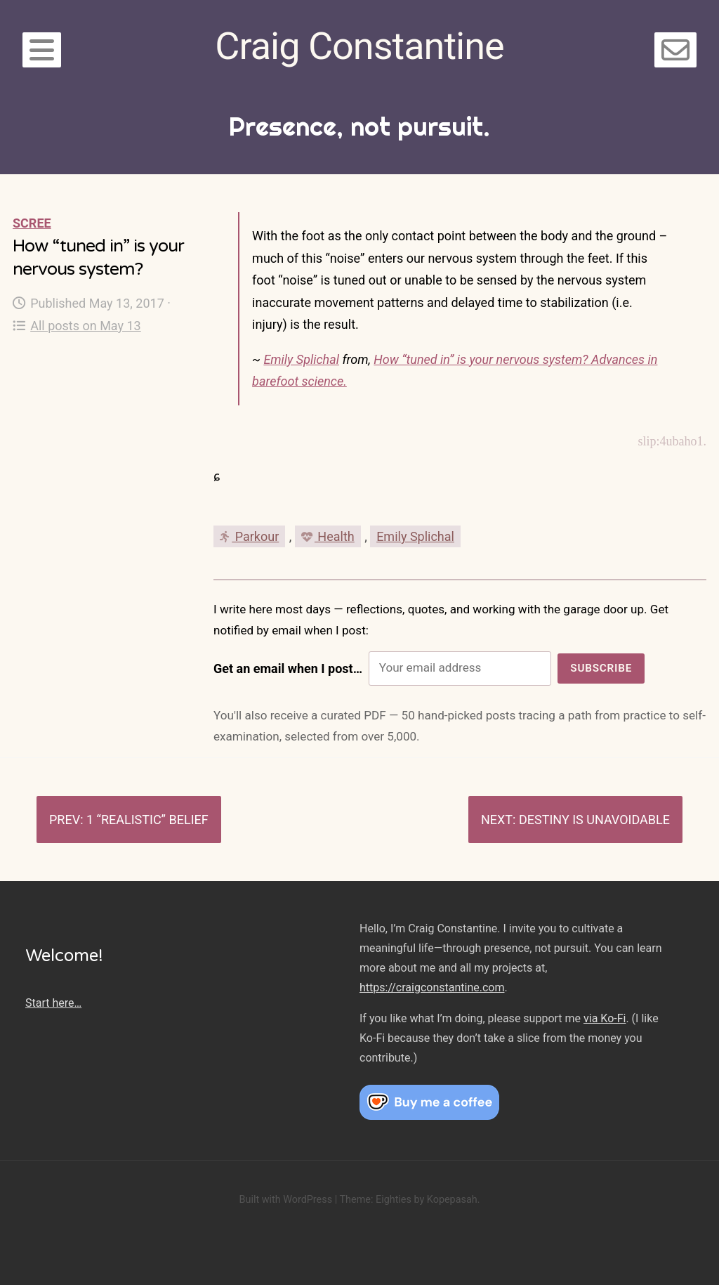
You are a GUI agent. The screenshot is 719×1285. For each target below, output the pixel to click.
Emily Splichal (301, 359)
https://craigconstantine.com (432, 987)
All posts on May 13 (77, 325)
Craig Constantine (359, 46)
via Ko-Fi (604, 1018)
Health (328, 536)
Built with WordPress (285, 1200)
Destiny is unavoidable (594, 819)
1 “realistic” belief (147, 819)
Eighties (393, 1200)
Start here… (53, 1003)
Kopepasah (452, 1200)
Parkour (249, 536)
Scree (32, 223)
